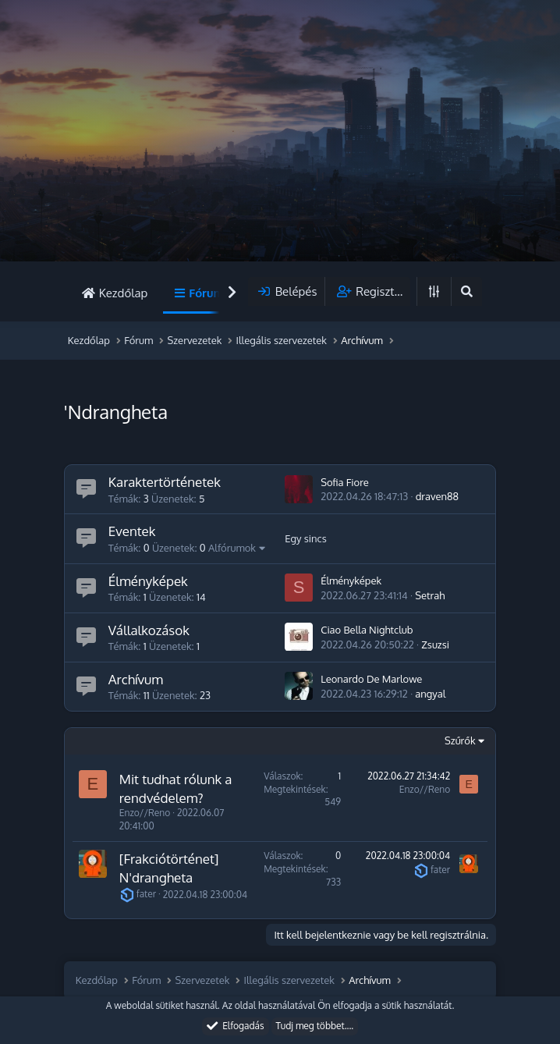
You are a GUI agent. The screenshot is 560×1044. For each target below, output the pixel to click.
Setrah (430, 595)
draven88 (437, 496)
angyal (430, 693)
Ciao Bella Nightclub (367, 629)
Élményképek (148, 581)
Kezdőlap (123, 293)
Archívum (135, 679)
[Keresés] (466, 291)
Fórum (206, 293)
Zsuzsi (435, 644)
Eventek (132, 531)
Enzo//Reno (144, 813)
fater (137, 894)
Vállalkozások (149, 630)
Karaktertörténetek (164, 482)
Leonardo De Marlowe (371, 679)
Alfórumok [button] (232, 548)
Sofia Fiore (345, 482)
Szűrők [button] (460, 740)
